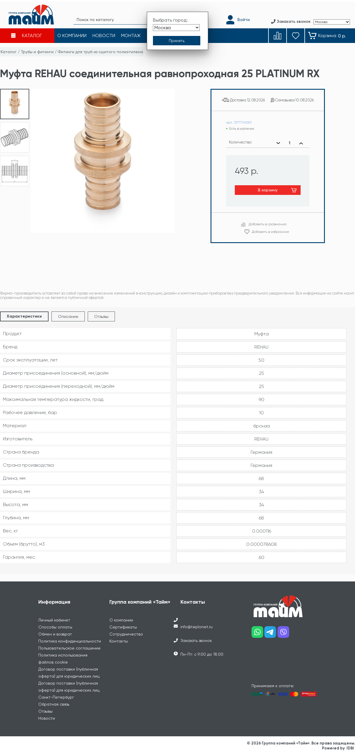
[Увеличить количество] (301, 143)
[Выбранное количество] (290, 143)
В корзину (268, 190)
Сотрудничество (126, 634)
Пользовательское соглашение (69, 648)
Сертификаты (123, 627)
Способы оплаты (55, 627)
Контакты (118, 641)
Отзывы (101, 316)
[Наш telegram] (271, 634)
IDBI (350, 748)
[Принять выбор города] (176, 39)
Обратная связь (53, 704)
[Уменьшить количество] (278, 143)
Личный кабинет (54, 620)
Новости (46, 718)
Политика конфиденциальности (69, 641)
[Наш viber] (284, 634)
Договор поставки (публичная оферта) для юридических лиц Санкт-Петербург (68, 690)
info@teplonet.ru (196, 626)
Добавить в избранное (270, 232)
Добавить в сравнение (268, 224)
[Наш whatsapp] (258, 634)
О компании (121, 620)
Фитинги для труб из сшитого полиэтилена (100, 51)
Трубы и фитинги (37, 51)
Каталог (9, 51)
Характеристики (24, 316)
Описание (68, 316)
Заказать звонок (196, 640)
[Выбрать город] (176, 25)
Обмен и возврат (55, 634)
